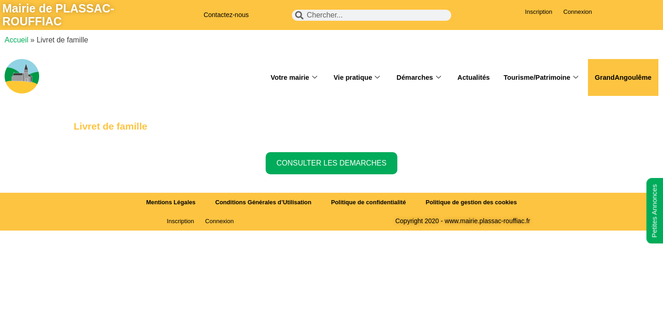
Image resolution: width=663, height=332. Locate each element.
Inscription (538, 11)
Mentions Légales (168, 202)
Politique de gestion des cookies (474, 202)
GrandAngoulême (622, 77)
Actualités (470, 77)
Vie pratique (352, 77)
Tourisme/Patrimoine (539, 77)
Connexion (578, 11)
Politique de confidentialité (369, 202)
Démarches (414, 77)
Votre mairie (288, 77)
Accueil (17, 40)
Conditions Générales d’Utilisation (262, 202)
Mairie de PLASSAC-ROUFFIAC (58, 15)
